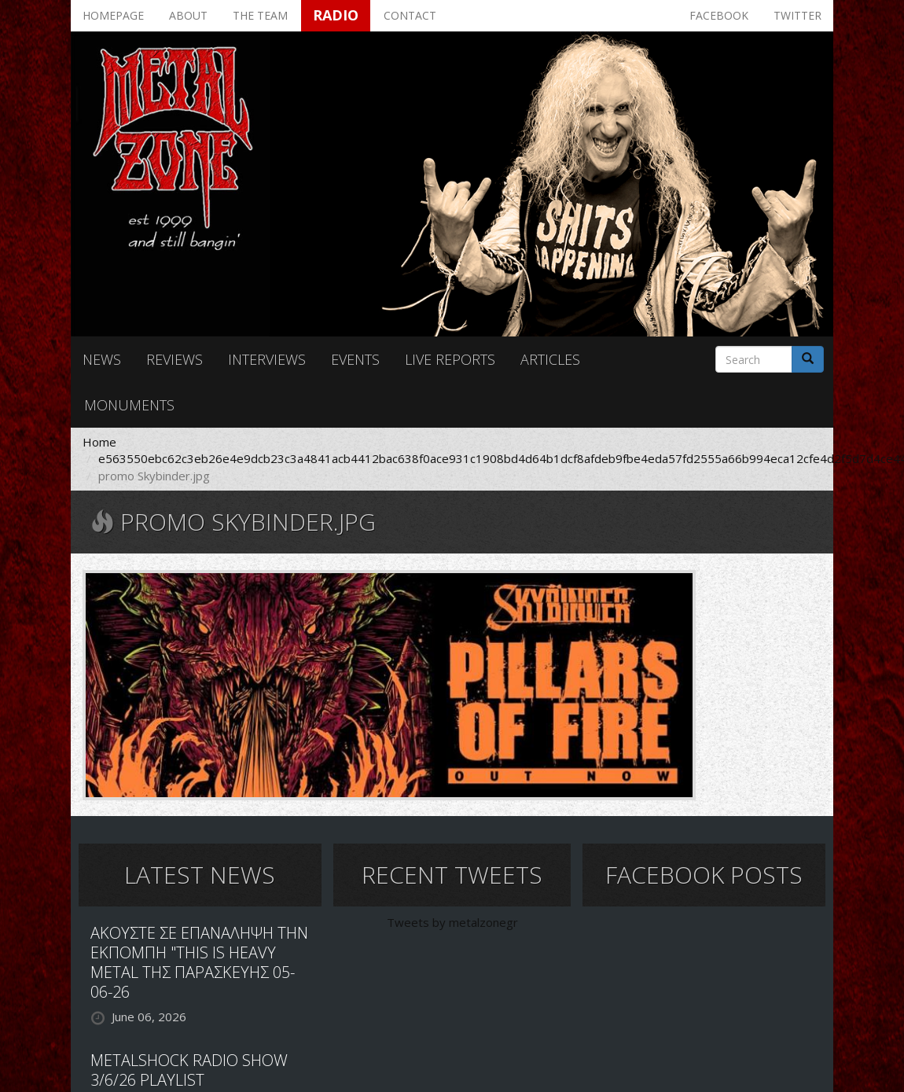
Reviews (174, 359)
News (102, 359)
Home (99, 442)
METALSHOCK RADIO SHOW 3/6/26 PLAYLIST (189, 1070)
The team (260, 15)
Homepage (113, 15)
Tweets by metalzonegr (452, 922)
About (188, 15)
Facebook (718, 15)
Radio (335, 15)
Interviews (267, 359)
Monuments (129, 404)
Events (355, 359)
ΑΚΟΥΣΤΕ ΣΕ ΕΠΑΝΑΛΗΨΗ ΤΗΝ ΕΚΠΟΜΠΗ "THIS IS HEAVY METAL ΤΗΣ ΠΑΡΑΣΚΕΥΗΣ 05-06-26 (199, 962)
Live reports (450, 359)
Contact (410, 15)
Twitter (797, 15)
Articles (550, 359)
